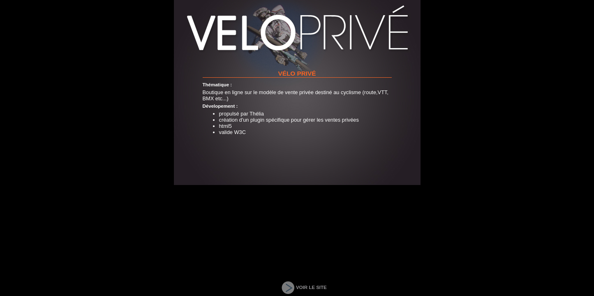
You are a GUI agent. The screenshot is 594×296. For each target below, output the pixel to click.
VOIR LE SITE (311, 287)
